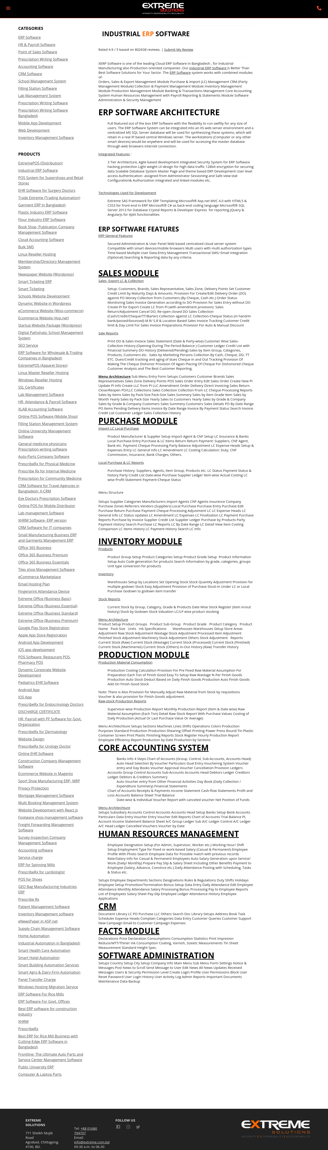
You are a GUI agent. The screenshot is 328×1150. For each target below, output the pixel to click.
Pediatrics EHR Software (38, 682)
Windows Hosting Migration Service (48, 986)
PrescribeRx (28, 1028)
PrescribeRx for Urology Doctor (44, 746)
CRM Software (30, 73)
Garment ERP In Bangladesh (42, 205)
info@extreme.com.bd (92, 1142)
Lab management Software (41, 513)
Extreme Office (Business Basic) (44, 598)
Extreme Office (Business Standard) (48, 613)
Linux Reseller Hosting (37, 254)
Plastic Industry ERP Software (43, 212)
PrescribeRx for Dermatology (42, 731)
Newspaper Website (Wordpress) (46, 274)
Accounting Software (35, 66)
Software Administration (156, 955)
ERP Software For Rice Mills (41, 994)
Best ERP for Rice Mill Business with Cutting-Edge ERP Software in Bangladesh (48, 1042)
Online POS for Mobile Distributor (46, 505)
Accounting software (35, 850)
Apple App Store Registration (42, 635)
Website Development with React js (48, 810)
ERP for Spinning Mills (36, 864)
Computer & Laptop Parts (40, 1074)
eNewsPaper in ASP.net (38, 921)
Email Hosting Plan (34, 584)
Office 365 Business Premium (43, 554)
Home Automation (34, 935)
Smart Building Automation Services (48, 965)
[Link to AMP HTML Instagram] (128, 1127)
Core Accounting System (153, 747)
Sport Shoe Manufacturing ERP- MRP (49, 780)
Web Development (34, 130)
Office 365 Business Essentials (43, 562)
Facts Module (128, 930)
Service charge (30, 857)
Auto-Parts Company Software (43, 456)
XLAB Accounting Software (40, 409)
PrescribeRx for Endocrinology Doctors (51, 704)
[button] (8, 8)
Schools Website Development (44, 296)
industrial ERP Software (208, 68)
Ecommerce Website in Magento (45, 773)
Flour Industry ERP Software (41, 219)
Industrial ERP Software (38, 170)
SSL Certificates (31, 387)
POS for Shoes (30, 879)
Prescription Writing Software (43, 59)
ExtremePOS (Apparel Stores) (42, 365)
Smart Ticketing (31, 288)
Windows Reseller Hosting (40, 379)
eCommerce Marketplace (39, 576)
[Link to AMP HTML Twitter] (138, 1127)
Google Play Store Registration (43, 627)
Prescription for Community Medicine (50, 478)
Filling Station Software (37, 88)
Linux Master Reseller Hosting (43, 372)
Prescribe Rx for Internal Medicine (47, 471)
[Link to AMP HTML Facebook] (119, 1127)
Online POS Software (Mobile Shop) (48, 416)
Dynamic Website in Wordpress (44, 303)
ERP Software (29, 37)
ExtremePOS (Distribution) (40, 163)
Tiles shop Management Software (46, 569)
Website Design (31, 739)
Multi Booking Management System (48, 802)
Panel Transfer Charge (37, 979)
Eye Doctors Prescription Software (47, 498)
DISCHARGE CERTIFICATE (39, 711)
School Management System (42, 81)
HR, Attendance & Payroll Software (47, 401)
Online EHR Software (35, 753)
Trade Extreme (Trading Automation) (49, 197)
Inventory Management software (46, 913)
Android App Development (40, 642)
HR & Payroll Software (36, 44)
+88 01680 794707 (85, 1130)
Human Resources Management (168, 833)
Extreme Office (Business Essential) (47, 605)
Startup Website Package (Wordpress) (50, 325)
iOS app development (36, 649)
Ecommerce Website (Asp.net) (43, 318)
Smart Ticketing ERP (35, 281)
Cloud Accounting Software (41, 239)
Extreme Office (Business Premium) (48, 620)
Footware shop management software (50, 817)
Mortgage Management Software (46, 795)
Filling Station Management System (48, 423)
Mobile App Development (39, 123)
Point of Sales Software (37, 51)
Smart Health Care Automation (44, 950)
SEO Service (28, 345)
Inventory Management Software (46, 137)
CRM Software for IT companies (44, 527)
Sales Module (128, 272)
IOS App (25, 697)
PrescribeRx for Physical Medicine (46, 463)
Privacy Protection (33, 788)
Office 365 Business (34, 547)
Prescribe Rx (28, 899)
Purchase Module (137, 420)
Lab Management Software (41, 394)
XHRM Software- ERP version (42, 520)
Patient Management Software (44, 906)
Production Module (144, 654)
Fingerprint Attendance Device (43, 591)
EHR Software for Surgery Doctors (46, 190)
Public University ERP (36, 1067)
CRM (107, 906)
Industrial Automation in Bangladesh (49, 943)
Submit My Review (178, 49)
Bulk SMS (26, 246)
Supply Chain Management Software (49, 928)
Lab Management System (39, 95)
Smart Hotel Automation (38, 957)
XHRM (23, 1021)
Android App (29, 689)
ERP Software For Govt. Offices (44, 1001)
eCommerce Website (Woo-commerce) (50, 310)
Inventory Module (140, 541)
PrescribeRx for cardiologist (41, 872)
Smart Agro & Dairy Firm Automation (49, 972)
